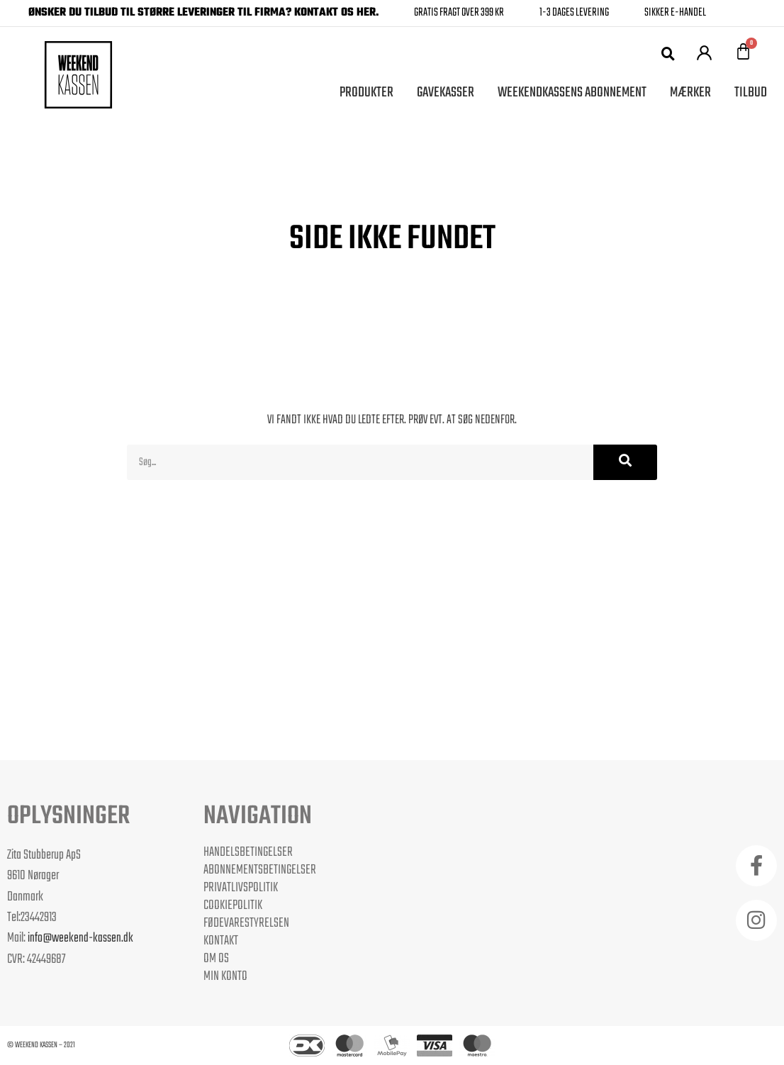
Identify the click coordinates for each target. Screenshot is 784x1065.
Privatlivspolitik (240, 888)
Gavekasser (445, 93)
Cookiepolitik (232, 905)
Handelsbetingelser (248, 852)
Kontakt (220, 941)
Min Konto (225, 976)
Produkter (366, 93)
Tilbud (750, 93)
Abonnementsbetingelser (259, 870)
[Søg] (625, 462)
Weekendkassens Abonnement (572, 93)
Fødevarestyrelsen (246, 923)
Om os (216, 959)
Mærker (690, 93)
